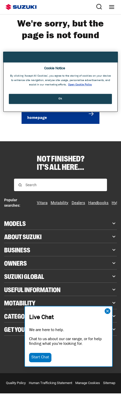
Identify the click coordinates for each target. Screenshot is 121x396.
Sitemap (109, 383)
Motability (19, 302)
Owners (15, 262)
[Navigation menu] (111, 7)
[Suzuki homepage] (21, 7)
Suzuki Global (24, 276)
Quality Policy (16, 383)
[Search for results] (20, 185)
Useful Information (32, 289)
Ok (60, 98)
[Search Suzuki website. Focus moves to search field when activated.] (99, 7)
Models (15, 223)
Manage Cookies (87, 383)
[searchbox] (64, 185)
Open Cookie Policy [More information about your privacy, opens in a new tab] (80, 84)
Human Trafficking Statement (50, 383)
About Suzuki (23, 236)
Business (17, 249)
